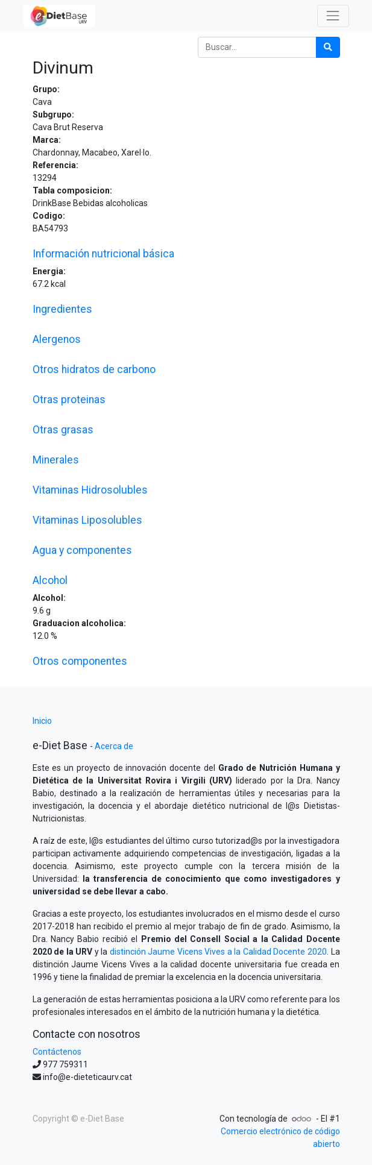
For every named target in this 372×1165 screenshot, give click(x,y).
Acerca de (114, 746)
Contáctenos (57, 1052)
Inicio (42, 721)
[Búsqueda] (328, 47)
